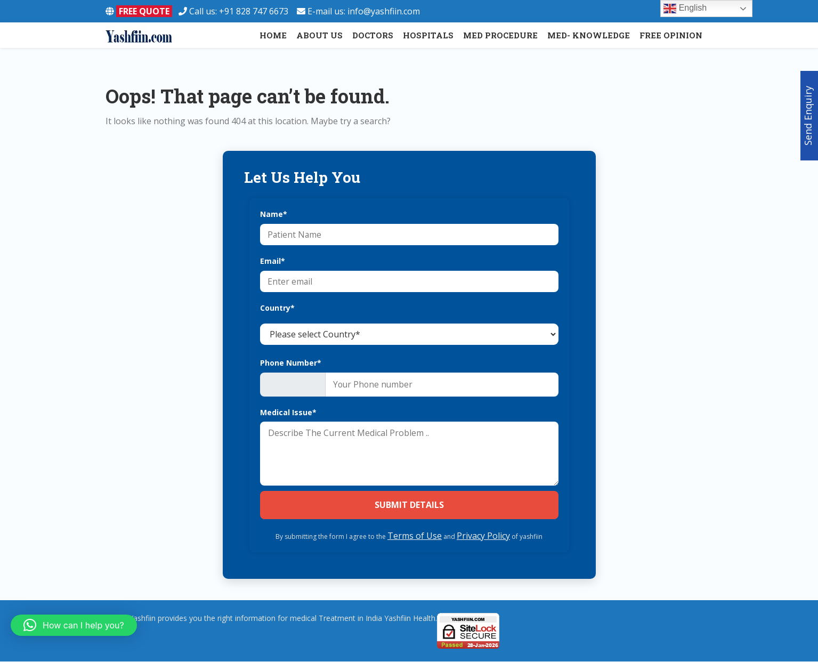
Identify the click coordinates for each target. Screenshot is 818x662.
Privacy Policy (483, 536)
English (685, 8)
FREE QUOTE (144, 11)
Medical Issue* (288, 413)
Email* (272, 261)
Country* (277, 308)
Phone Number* (290, 363)
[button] (74, 625)
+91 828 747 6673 (258, 11)
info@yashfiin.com (383, 11)
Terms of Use (414, 536)
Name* (273, 214)
